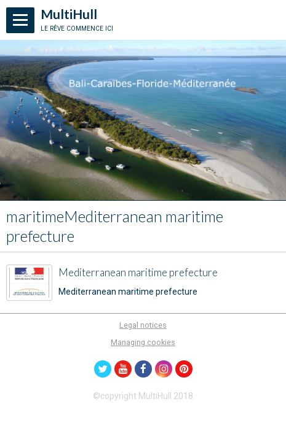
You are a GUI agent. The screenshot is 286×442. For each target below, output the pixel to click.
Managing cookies (143, 342)
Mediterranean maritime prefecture (138, 272)
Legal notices (143, 325)
